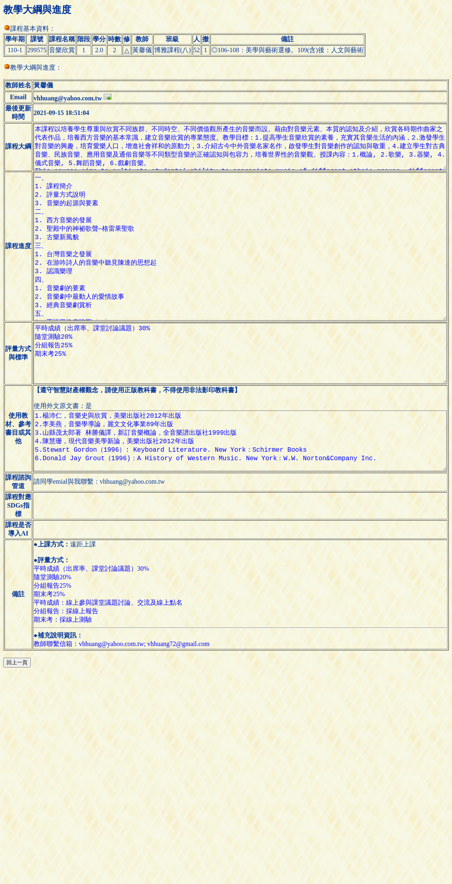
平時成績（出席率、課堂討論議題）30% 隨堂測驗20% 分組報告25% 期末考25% (237, 419)
